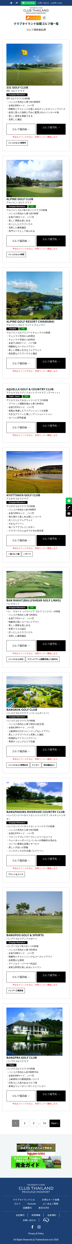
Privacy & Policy (36, 1233)
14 (44, 1123)
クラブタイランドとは (24, 1199)
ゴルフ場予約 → (51, 127)
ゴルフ (17, 1203)
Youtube (31, 1203)
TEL (69, 507)
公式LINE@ (28, 3)
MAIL (69, 513)
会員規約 (51, 1215)
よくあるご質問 (50, 1203)
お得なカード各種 (50, 1199)
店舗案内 (27, 1207)
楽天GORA (44, 1207)
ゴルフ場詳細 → (21, 129)
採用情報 (36, 1215)
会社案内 (20, 1215)
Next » (54, 1123)
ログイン (33, 17)
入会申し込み (56, 3)
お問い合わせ (43, 3)
